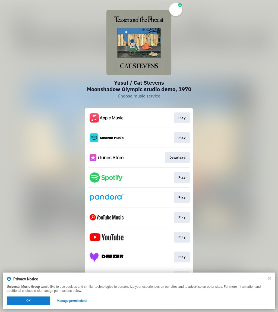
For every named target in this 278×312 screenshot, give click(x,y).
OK (28, 301)
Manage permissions (72, 301)
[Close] (269, 278)
